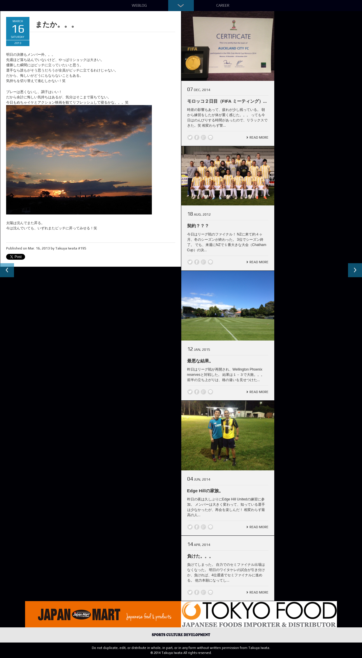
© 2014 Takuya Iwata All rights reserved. (181, 652)
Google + (203, 137)
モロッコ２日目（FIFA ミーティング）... (227, 101)
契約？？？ (198, 225)
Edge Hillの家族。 (205, 490)
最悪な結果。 (200, 360)
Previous (7, 270)
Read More (258, 137)
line (210, 137)
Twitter (190, 137)
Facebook (196, 137)
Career (222, 5)
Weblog (139, 5)
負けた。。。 (200, 556)
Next (355, 270)
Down (181, 5)
